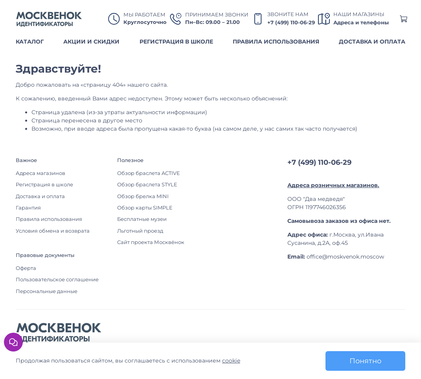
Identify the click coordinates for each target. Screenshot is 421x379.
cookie (231, 360)
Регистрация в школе (44, 185)
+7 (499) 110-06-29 (291, 23)
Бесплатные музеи (142, 219)
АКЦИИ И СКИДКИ (91, 41)
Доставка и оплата (40, 196)
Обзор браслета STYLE (147, 185)
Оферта (26, 268)
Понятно (365, 361)
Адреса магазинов (40, 173)
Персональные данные (46, 291)
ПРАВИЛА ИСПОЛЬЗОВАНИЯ (276, 41)
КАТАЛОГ (30, 41)
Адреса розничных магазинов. (333, 185)
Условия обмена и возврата (53, 231)
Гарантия (28, 208)
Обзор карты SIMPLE (145, 208)
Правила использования (49, 219)
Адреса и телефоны (361, 23)
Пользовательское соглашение (57, 279)
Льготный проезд (140, 231)
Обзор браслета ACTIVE (148, 173)
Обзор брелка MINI (143, 196)
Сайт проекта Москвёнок (150, 242)
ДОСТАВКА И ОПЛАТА (372, 41)
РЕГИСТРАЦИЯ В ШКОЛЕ (176, 41)
